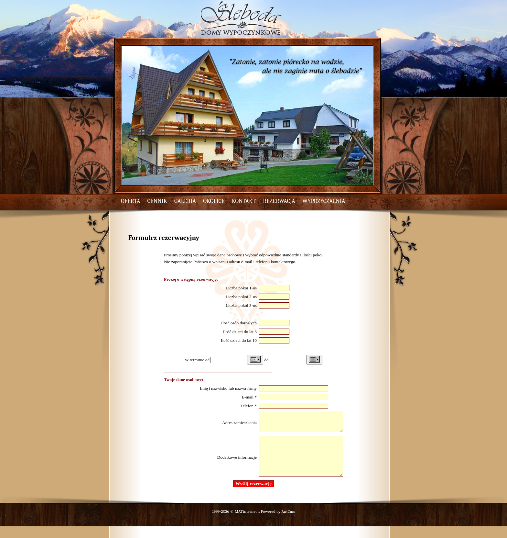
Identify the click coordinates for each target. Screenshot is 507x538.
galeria (185, 201)
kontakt (244, 201)
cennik (157, 201)
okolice (213, 201)
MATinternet (245, 523)
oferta (130, 201)
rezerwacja (279, 201)
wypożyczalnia (323, 201)
